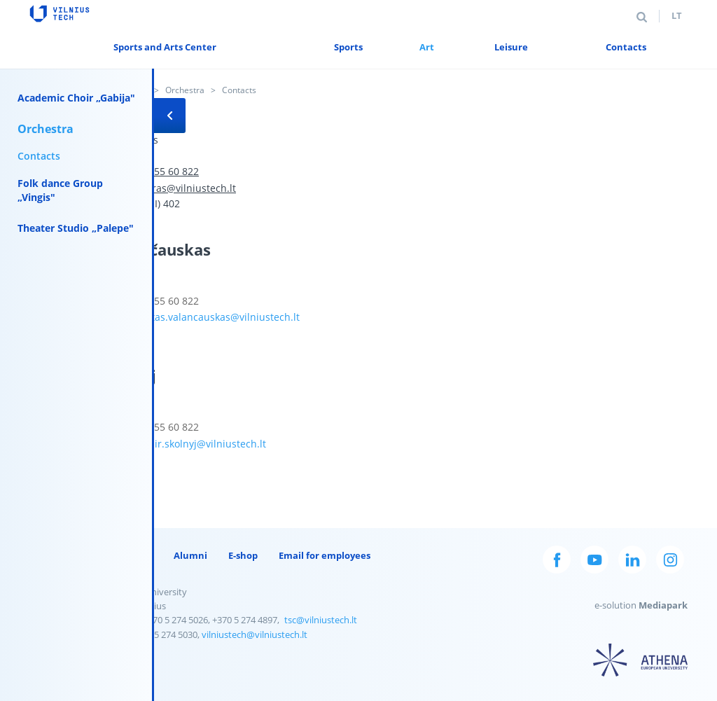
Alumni (190, 555)
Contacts (39, 155)
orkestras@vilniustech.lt (179, 188)
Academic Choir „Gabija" (76, 97)
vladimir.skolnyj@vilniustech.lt (194, 443)
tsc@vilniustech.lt (320, 619)
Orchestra (184, 90)
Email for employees (324, 555)
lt (676, 15)
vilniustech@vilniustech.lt (254, 634)
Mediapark (663, 605)
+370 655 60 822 (161, 171)
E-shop (243, 555)
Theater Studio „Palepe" (76, 228)
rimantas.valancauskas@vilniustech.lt (211, 317)
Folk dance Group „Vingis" (60, 190)
